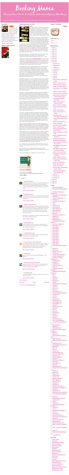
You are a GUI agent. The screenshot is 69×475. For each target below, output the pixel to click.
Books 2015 (55, 237)
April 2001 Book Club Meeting (59, 125)
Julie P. (12, 26)
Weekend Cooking (56, 419)
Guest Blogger (55, 302)
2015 (53, 54)
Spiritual (54, 396)
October (55, 67)
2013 (53, 58)
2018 (53, 49)
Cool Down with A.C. (57, 265)
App (53, 202)
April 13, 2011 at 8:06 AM (28, 229)
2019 (53, 47)
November (55, 65)
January (55, 177)
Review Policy (55, 375)
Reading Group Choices (57, 468)
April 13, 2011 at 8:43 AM (28, 238)
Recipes (54, 370)
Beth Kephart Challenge (57, 214)
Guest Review (55, 303)
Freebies (54, 296)
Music (53, 349)
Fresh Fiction (55, 456)
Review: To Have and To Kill (59, 152)
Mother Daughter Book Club (58, 460)
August (55, 70)
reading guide (27, 140)
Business (54, 248)
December (55, 63)
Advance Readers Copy (57, 198)
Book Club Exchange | (33, 20)
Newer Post (22, 282)
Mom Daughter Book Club (58, 344)
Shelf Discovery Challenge (58, 387)
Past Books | (6, 20)
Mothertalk (54, 346)
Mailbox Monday (56, 328)
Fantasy (54, 285)
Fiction (30, 173)
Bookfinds (54, 448)
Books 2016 (55, 239)
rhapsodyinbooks (28, 233)
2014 (53, 56)
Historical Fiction (56, 306)
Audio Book (55, 205)
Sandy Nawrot (27, 181)
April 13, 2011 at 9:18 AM (28, 258)
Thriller (54, 407)
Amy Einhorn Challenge (57, 201)
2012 (53, 60)
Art (53, 204)
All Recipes (54, 441)
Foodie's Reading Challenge (58, 292)
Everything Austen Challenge (59, 283)
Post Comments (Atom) (30, 285)
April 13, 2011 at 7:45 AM (28, 200)
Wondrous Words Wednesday (59, 432)
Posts (53, 40)
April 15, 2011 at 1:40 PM (28, 278)
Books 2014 (55, 236)
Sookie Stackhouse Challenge (59, 392)
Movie (53, 347)
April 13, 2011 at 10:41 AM (28, 269)
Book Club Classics (56, 444)
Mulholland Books (56, 462)
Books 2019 (55, 244)
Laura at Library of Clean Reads (31, 242)
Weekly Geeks (55, 421)
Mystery (54, 351)
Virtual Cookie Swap (57, 415)
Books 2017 (55, 240)
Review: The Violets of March (59, 86)
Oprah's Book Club (56, 465)
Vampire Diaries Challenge (58, 410)
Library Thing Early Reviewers (59, 321)
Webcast (54, 418)
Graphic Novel (55, 300)
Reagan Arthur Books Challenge (59, 367)
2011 (53, 62)
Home (55, 20)
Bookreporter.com (56, 450)
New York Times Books (57, 464)
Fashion (54, 286)
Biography (54, 216)
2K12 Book (54, 196)
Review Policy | (49, 20)
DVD (53, 276)
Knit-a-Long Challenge (57, 320)
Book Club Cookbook (57, 445)
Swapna (26, 253)
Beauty (54, 213)
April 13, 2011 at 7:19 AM (28, 190)
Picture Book (55, 363)
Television (54, 402)
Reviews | (19, 20)
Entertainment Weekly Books (58, 454)
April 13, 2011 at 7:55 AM (28, 219)
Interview (54, 315)
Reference (54, 372)
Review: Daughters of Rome (59, 157)
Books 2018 (55, 242)
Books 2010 (55, 230)
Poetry (53, 364)
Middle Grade (55, 338)
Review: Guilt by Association (59, 105)
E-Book (54, 279)
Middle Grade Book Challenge (59, 340)
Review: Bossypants (57, 123)
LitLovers (54, 459)
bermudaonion (27, 194)
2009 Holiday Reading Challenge (59, 188)
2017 (53, 51)
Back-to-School (55, 211)
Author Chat (55, 207)
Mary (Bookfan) (27, 222)
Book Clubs (25, 173)
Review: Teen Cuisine (58, 165)
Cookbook (54, 263)
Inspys (54, 314)
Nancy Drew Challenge (57, 354)
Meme (53, 332)
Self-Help (54, 383)
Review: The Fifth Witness (59, 162)
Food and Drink (55, 291)
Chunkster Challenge (57, 256)
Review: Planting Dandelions (59, 84)
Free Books (55, 294)
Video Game (55, 413)
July (54, 72)
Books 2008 (55, 227)
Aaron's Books (55, 439)
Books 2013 (55, 234)
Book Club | (24, 20)
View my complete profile (7, 43)
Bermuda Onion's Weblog (58, 442)
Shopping (54, 389)
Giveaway (54, 299)
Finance (54, 289)
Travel (53, 409)
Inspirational (55, 312)
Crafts (53, 266)
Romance (54, 376)
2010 (53, 179)
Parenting (54, 361)
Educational (55, 280)
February (55, 175)
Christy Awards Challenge (58, 254)
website (29, 123)
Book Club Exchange (57, 224)
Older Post (46, 282)
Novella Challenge (56, 357)
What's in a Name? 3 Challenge (59, 424)
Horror (53, 309)
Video (53, 412)
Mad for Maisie (55, 325)
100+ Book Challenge (57, 187)
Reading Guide (35, 173)
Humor (54, 311)
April (54, 77)
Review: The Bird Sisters (26, 26)
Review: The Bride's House (59, 82)
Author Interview (56, 208)
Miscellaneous (55, 343)
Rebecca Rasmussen (30, 62)
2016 (53, 53)
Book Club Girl (55, 447)
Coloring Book (55, 260)
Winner (54, 430)
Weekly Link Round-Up (57, 422)
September (56, 69)
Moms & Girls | (42, 20)
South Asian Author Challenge (59, 393)
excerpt (37, 129)
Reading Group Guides (57, 470)
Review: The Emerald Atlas (59, 121)
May (54, 76)
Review (41, 173)
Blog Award (55, 218)
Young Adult (55, 435)
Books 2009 (55, 228)
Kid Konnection (56, 318)
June (54, 74)
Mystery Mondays (56, 352)
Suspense (54, 399)
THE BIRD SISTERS (36, 58)
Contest (54, 262)
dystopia (54, 277)
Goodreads (54, 457)
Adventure (54, 199)
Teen (53, 401)
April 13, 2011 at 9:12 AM (28, 249)
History (54, 308)
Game (53, 297)
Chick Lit (54, 250)
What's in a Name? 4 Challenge (59, 427)
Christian (54, 253)
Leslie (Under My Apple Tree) (30, 262)
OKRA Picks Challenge (57, 360)
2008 (53, 183)
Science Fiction (55, 381)
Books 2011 (55, 231)
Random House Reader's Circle (59, 467)
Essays (54, 282)
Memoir (54, 334)
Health (53, 305)
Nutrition (54, 358)
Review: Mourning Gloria (58, 164)
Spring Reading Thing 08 (58, 398)
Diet (53, 274)
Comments (54, 42)
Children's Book (56, 251)
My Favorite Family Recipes (59, 140)
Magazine (54, 326)
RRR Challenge (55, 380)
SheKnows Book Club (57, 386)
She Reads (54, 384)
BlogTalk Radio (55, 219)
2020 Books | (13, 20)
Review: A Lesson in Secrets (59, 91)
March (54, 174)
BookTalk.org (55, 453)
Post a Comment (23, 280)
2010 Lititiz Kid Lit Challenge (58, 195)
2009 (53, 181)
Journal (54, 317)
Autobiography (55, 210)
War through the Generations (59, 416)
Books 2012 (55, 233)
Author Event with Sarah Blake (60, 93)
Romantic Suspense (57, 378)
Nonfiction (54, 355)
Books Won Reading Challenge (59, 245)
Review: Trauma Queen (58, 110)
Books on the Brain (56, 451)
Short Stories (55, 390)
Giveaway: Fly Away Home (59, 138)
